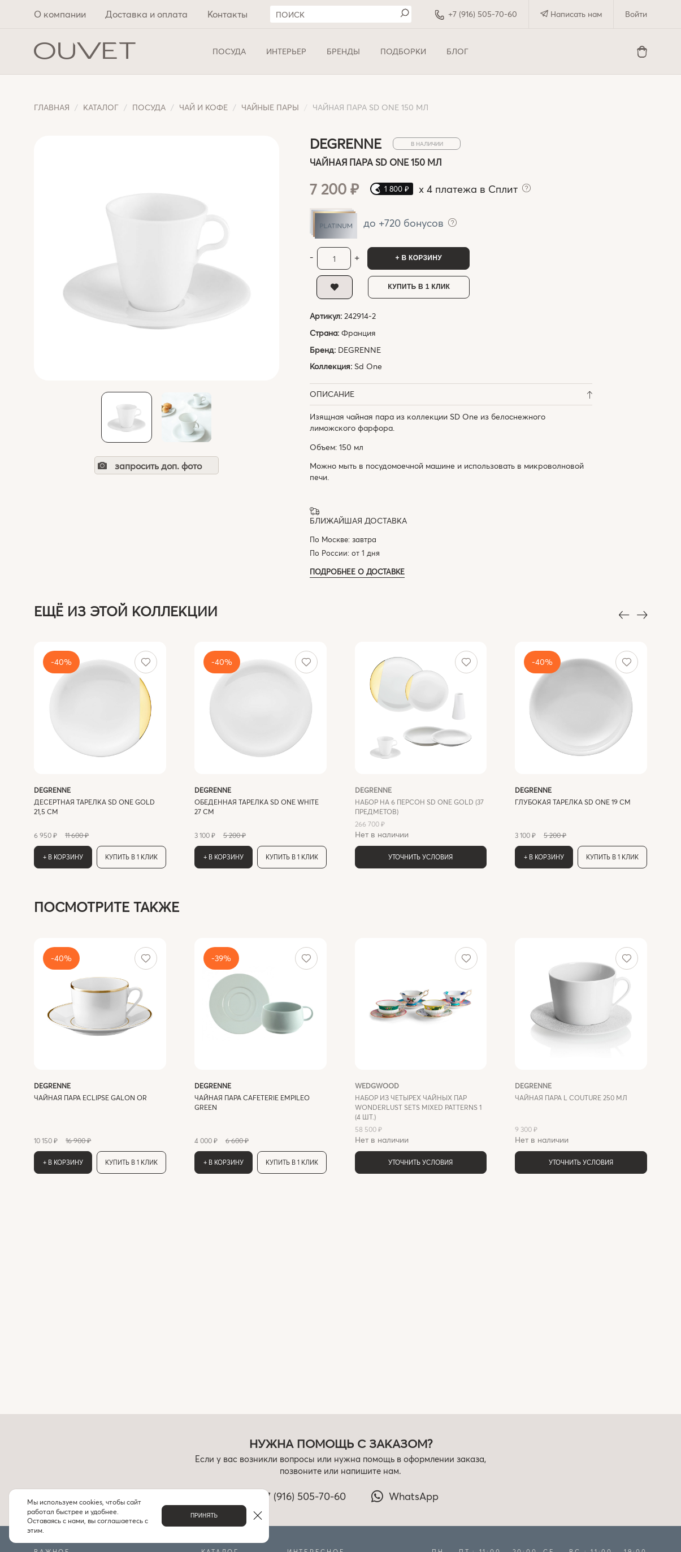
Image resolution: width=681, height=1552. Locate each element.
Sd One (368, 366)
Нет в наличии (421, 812)
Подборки (403, 51)
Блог (457, 51)
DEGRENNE (359, 349)
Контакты (227, 14)
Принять (204, 1515)
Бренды (343, 51)
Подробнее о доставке (357, 571)
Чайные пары (270, 107)
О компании (60, 14)
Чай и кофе (203, 107)
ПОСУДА (229, 51)
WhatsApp (405, 1496)
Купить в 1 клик (419, 287)
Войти (636, 13)
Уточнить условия (420, 857)
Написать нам (571, 13)
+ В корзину (419, 258)
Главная (52, 107)
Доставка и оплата (146, 14)
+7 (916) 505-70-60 (476, 14)
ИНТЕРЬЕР (286, 51)
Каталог (101, 107)
